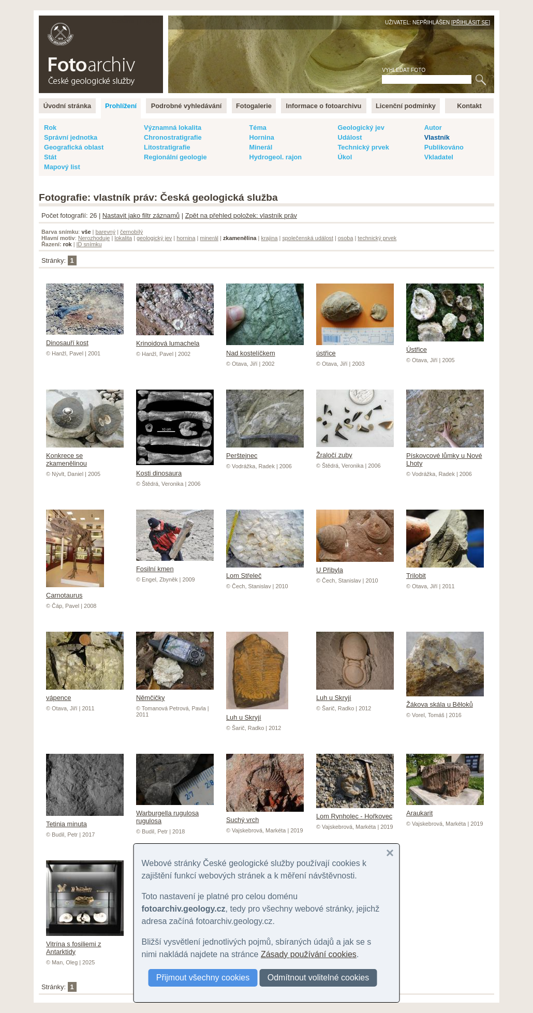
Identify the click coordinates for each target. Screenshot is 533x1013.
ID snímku (89, 244)
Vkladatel (438, 157)
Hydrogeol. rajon (275, 157)
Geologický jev (360, 127)
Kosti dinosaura (175, 469)
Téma (257, 127)
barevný (105, 232)
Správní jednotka (70, 137)
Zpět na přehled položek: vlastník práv (241, 215)
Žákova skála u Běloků (445, 700)
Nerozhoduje (94, 238)
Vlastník (437, 137)
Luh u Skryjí (257, 713)
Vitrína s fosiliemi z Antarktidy (85, 944)
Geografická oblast (73, 147)
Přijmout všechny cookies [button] (203, 977)
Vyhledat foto (403, 70)
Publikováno (444, 147)
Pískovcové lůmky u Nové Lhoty (445, 455)
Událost (349, 137)
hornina (185, 238)
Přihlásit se (470, 22)
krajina (269, 238)
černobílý (131, 232)
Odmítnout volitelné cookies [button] (318, 977)
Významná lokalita (172, 127)
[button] (390, 853)
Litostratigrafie (167, 147)
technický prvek (377, 238)
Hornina (261, 137)
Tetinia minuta (85, 820)
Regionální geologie (175, 157)
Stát (50, 157)
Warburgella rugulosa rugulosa (175, 813)
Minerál (260, 147)
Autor (433, 127)
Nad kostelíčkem (265, 349)
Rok (50, 127)
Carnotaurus (75, 591)
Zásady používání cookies (309, 954)
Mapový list (62, 167)
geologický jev (154, 238)
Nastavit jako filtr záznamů (141, 215)
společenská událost (307, 238)
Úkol (344, 157)
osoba (345, 238)
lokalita (123, 238)
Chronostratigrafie (173, 137)
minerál (209, 238)
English (150, 21)
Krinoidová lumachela (175, 339)
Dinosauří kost (85, 339)
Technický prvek (363, 147)
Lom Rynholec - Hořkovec (355, 812)
